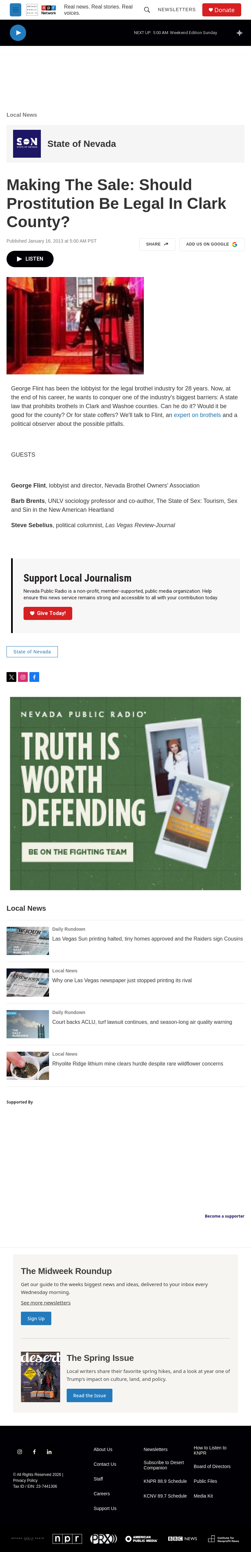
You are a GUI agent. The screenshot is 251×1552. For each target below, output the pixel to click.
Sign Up (36, 1318)
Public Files (205, 1481)
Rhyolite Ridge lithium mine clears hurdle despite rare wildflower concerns (137, 1063)
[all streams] (241, 33)
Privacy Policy (25, 1480)
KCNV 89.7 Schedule (165, 1496)
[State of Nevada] (27, 144)
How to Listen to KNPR (210, 1450)
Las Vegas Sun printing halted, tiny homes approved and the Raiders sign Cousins (147, 939)
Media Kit (203, 1496)
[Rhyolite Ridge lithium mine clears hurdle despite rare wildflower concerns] (28, 1066)
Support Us (104, 1508)
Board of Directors (212, 1466)
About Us (102, 1449)
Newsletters (177, 9)
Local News (22, 115)
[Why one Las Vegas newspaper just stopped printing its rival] (28, 982)
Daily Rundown (68, 929)
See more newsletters (46, 1302)
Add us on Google (212, 245)
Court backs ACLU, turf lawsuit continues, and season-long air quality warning (142, 1022)
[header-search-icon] (147, 9)
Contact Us (104, 1464)
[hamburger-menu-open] (15, 9)
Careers (101, 1493)
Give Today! (48, 613)
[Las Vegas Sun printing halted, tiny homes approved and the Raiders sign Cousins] (28, 941)
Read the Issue (89, 1395)
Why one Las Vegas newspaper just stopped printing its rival (122, 980)
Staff (98, 1479)
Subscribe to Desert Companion (164, 1465)
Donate (224, 10)
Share (157, 244)
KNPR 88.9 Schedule (165, 1481)
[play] (18, 33)
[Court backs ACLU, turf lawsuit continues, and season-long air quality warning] (28, 1024)
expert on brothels (197, 415)
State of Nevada (81, 144)
